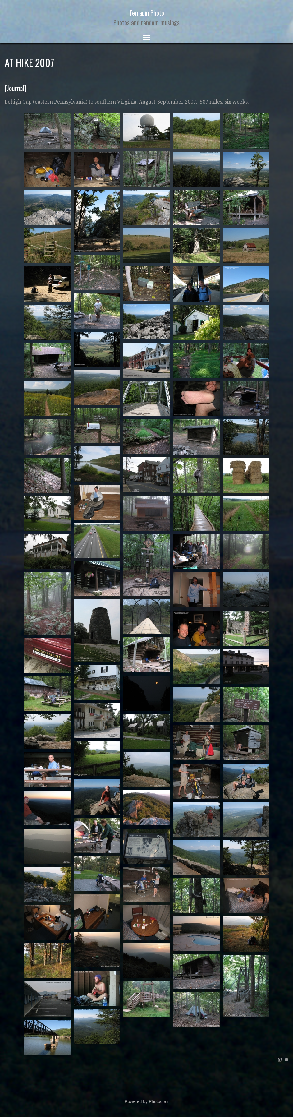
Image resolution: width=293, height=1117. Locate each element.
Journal (15, 88)
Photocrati (158, 1101)
